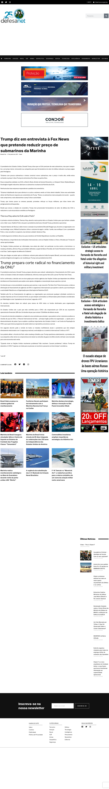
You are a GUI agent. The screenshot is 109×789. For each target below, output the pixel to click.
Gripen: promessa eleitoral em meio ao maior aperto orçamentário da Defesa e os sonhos (101, 580)
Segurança (49, 58)
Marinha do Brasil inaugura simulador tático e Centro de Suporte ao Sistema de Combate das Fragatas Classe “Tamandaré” (11, 439)
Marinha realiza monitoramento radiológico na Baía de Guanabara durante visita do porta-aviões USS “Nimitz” (10, 475)
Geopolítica (40, 58)
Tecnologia (66, 58)
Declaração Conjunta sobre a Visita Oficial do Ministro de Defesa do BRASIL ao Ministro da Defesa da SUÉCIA (101, 610)
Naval (22, 58)
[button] (15, 364)
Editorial (105, 58)
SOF (27, 58)
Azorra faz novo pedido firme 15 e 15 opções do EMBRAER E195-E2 (101, 566)
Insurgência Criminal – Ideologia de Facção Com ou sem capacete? (101, 554)
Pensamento (86, 58)
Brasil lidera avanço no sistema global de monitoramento (9, 403)
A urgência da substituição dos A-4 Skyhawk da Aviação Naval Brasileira (37, 472)
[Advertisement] (54, 37)
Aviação (15, 58)
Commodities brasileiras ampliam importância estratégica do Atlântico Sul (62, 437)
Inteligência (75, 58)
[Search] (106, 16)
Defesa (57, 58)
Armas (32, 58)
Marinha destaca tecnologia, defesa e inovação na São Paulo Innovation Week (63, 403)
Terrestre (7, 58)
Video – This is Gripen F (87, 544)
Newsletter (96, 58)
